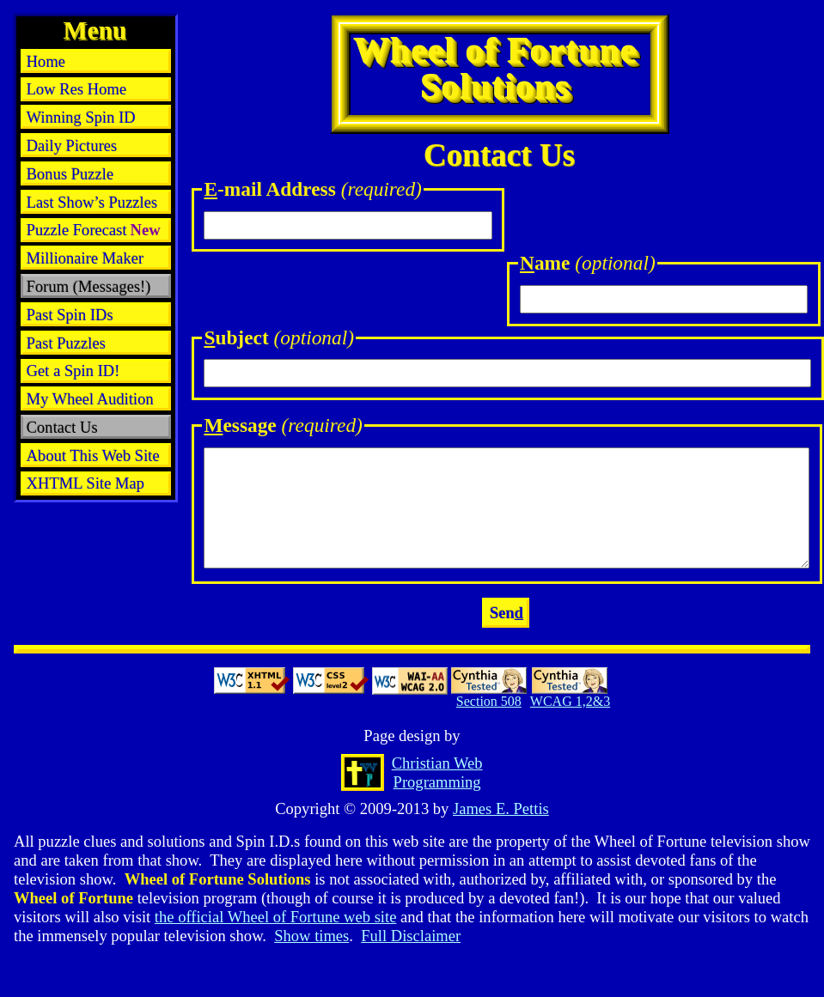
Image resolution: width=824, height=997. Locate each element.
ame (588, 263)
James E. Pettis (501, 808)
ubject (279, 337)
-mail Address (313, 189)
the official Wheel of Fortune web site (276, 917)
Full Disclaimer (411, 936)
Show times (311, 936)
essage (283, 425)
